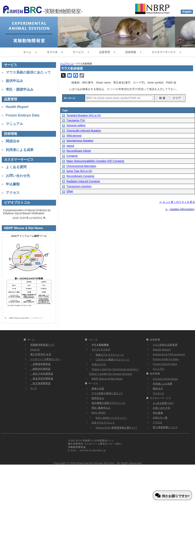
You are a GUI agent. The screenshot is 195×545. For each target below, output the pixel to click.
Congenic (72, 155)
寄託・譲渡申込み (19, 89)
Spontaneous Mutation (79, 140)
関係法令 (13, 141)
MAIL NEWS (98, 412)
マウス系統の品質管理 (165, 344)
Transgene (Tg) (75, 120)
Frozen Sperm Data (165, 363)
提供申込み (14, 81)
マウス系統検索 (100, 344)
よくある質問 (16, 167)
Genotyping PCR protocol (169, 354)
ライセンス (158, 393)
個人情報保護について (165, 427)
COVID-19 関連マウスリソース (112, 359)
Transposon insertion (78, 186)
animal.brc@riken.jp (93, 450)
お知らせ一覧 (160, 417)
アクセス (13, 193)
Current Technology (165, 378)
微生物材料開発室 (41, 378)
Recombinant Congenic (80, 176)
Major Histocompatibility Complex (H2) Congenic (95, 161)
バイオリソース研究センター (45, 359)
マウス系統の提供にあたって (28, 72)
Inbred (70, 145)
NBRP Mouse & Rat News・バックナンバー (26, 318)
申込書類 (13, 184)
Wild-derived (73, 135)
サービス (78, 52)
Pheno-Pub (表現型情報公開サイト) (116, 427)
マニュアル (14, 124)
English (35, 349)
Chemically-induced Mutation (83, 130)
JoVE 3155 (20, 217)
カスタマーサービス (163, 52)
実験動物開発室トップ (42, 344)
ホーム (27, 52)
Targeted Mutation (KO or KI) (83, 115)
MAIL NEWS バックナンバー (111, 417)
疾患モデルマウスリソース (110, 354)
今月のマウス (98, 364)
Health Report (17, 107)
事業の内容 (97, 388)
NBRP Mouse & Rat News (107, 378)
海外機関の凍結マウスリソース (108, 402)
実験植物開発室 (40, 363)
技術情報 (130, 52)
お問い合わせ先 (18, 176)
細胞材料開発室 (40, 368)
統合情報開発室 (40, 383)
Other (69, 191)
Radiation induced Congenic (83, 181)
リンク (33, 388)
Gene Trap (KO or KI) (79, 171)
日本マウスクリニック (103, 422)
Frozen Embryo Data (22, 115)
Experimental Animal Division (95, 463)
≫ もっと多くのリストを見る (177, 201)
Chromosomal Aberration (81, 166)
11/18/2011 (37, 217)
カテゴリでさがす (100, 349)
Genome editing (75, 125)
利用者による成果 (19, 150)
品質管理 (104, 52)
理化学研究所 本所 (40, 354)
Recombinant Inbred (78, 150)
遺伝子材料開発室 (41, 373)
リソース (52, 52)
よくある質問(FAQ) (163, 403)
